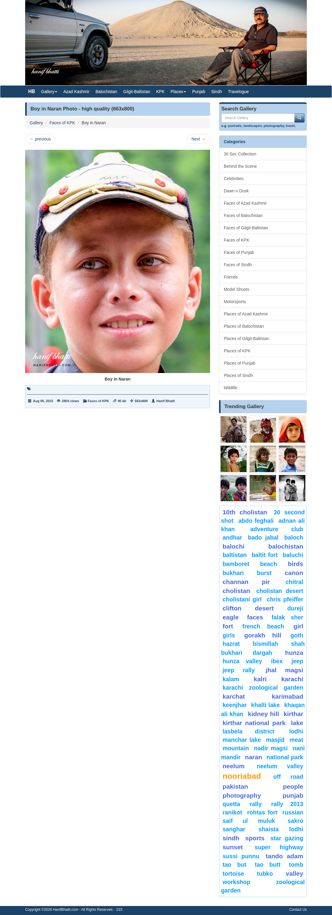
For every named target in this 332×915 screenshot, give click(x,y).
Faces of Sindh (238, 264)
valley (294, 873)
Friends (231, 277)
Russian (292, 812)
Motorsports (235, 301)
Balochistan (106, 91)
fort (228, 626)
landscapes (253, 126)
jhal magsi (284, 670)
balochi (234, 546)
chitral (294, 582)
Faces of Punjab (239, 252)
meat (296, 739)
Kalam (231, 679)
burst (264, 573)
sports (255, 838)
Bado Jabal (263, 537)
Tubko (265, 873)
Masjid (275, 739)
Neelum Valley (280, 766)
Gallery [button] (49, 91)
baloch (293, 537)
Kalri (260, 679)
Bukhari (233, 573)
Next (198, 139)
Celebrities (234, 178)
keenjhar (235, 705)
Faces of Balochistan (243, 215)
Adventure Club (276, 529)
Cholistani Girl (242, 599)
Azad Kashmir (76, 91)
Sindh (216, 91)
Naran (253, 757)
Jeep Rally (239, 670)
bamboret (236, 564)
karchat (234, 696)
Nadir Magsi (271, 748)
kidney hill (263, 713)
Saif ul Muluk (249, 820)
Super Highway (279, 847)
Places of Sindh (238, 375)
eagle (231, 617)
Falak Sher (287, 617)
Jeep (297, 661)
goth (297, 635)
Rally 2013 (287, 804)
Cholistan (236, 590)
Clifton (232, 608)
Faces (255, 617)
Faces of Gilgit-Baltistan (246, 227)
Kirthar (293, 713)
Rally (256, 804)
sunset (233, 847)
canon (294, 572)
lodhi (296, 731)
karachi (292, 679)
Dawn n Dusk (236, 190)
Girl (298, 626)
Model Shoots (237, 289)
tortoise (233, 873)
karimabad (287, 696)
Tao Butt (267, 864)
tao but (234, 864)
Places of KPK (237, 350)
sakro (295, 820)
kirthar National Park (254, 722)
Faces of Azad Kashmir (245, 203)
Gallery (36, 122)
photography (274, 126)
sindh (231, 838)
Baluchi (293, 555)
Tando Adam (284, 856)
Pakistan (235, 786)
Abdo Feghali (256, 520)
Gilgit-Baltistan (136, 91)
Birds (295, 563)
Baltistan (235, 555)
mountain (236, 748)
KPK (160, 91)
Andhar (232, 537)
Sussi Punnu (241, 856)
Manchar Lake (242, 739)
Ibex (277, 661)
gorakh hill (262, 635)
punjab (293, 795)
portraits (235, 126)
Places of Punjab (239, 363)
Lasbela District (248, 731)
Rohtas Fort (262, 812)
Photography (242, 795)
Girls (229, 635)
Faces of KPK (62, 122)
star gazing (287, 838)
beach (268, 564)
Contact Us (298, 909)
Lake (297, 722)
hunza (294, 652)
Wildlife (230, 387)
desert (264, 608)
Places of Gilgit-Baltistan (246, 338)
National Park (284, 757)
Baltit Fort (265, 555)
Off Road (288, 776)
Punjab (198, 91)
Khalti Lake (265, 705)
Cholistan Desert (279, 591)
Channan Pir (246, 581)
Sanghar (234, 829)
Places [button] (178, 91)
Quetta (231, 804)
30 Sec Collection (240, 154)
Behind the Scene (240, 166)
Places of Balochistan (244, 326)
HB (31, 91)
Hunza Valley (242, 661)
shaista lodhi (281, 829)
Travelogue (238, 91)
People (293, 786)
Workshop (236, 882)
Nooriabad (242, 776)
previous (40, 139)
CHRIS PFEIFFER (285, 599)
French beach (263, 626)
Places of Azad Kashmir (246, 314)
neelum (234, 766)
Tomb (296, 864)
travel (290, 126)
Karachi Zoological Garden (263, 687)
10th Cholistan (245, 512)
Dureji (295, 608)
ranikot (232, 812)
